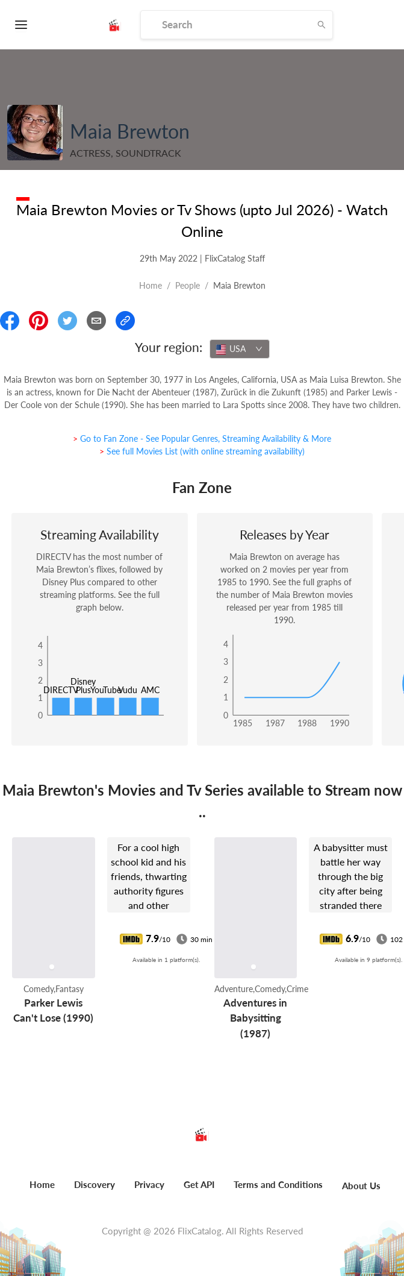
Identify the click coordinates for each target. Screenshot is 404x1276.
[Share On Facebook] (9, 320)
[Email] (96, 320)
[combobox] (240, 349)
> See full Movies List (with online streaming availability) (202, 451)
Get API (199, 1184)
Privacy (149, 1184)
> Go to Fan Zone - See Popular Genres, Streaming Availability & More (202, 438)
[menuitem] (42, 1191)
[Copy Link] (125, 320)
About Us (361, 1185)
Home (150, 285)
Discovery (94, 1184)
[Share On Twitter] (67, 320)
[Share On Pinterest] (38, 320)
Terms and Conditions (278, 1184)
